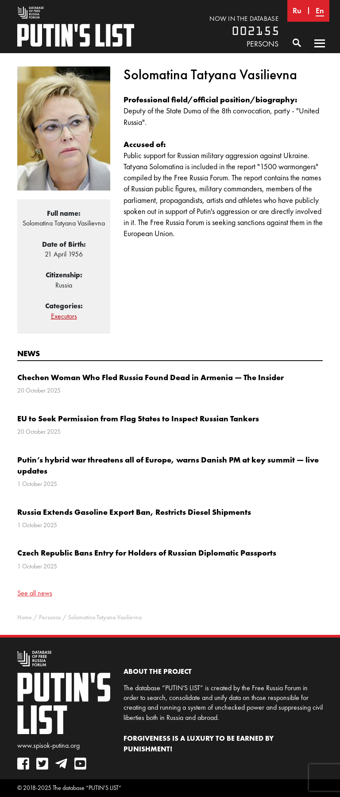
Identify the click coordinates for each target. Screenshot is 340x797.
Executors (64, 316)
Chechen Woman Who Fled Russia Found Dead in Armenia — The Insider (150, 377)
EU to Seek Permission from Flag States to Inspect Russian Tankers (138, 418)
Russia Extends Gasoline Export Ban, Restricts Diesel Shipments (134, 512)
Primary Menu (319, 52)
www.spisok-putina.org (48, 745)
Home (24, 617)
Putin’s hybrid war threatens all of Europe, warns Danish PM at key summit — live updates (168, 465)
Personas (50, 617)
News (28, 353)
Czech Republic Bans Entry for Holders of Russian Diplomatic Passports (146, 553)
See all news (34, 593)
